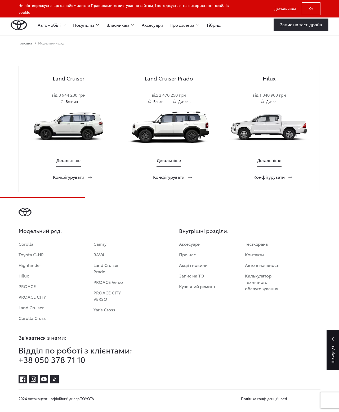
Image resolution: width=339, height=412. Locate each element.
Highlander (30, 265)
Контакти (254, 254)
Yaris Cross (104, 309)
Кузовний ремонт (197, 286)
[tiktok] (54, 379)
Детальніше (285, 8)
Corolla (26, 244)
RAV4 (98, 254)
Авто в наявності (262, 265)
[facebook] (23, 379)
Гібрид (214, 25)
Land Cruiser (31, 307)
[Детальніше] (68, 160)
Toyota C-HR (31, 254)
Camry (99, 244)
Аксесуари (152, 25)
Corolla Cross (32, 318)
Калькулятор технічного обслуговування (261, 281)
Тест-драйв (256, 244)
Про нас (187, 254)
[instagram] (33, 379)
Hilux (24, 275)
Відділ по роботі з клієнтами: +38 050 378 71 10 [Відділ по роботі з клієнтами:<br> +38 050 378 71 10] (75, 354)
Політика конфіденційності (264, 398)
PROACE (27, 286)
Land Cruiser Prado (106, 268)
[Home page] (19, 25)
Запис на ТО (191, 275)
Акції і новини (193, 265)
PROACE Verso (108, 282)
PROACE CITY (32, 297)
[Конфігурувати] (68, 177)
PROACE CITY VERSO (107, 295)
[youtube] (44, 379)
